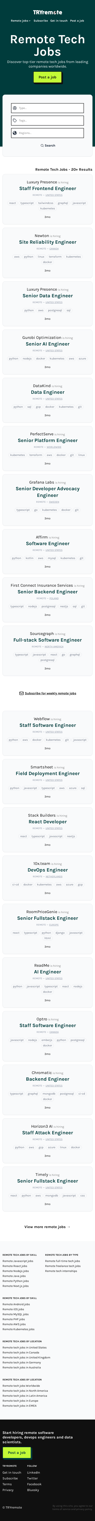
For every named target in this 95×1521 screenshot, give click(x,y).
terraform (55, 256)
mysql (52, 558)
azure (82, 358)
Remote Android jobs (16, 1304)
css (82, 1195)
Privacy (8, 1490)
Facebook (34, 1484)
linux (41, 256)
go (36, 510)
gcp (38, 407)
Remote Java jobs (14, 1276)
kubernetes (47, 208)
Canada (54, 248)
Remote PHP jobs (14, 1319)
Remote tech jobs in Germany (22, 1362)
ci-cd (15, 884)
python (28, 256)
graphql (63, 203)
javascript (79, 203)
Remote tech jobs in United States (25, 1347)
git (80, 407)
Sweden (54, 501)
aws (16, 256)
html (47, 938)
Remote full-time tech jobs (62, 1261)
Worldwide (54, 447)
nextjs (71, 836)
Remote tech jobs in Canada (21, 1352)
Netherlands (54, 876)
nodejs (27, 358)
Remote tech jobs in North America (25, 1391)
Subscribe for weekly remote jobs (50, 693)
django (60, 933)
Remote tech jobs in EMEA (20, 1405)
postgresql (55, 310)
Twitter (32, 1478)
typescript (27, 203)
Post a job (77, 20)
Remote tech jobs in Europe (20, 1400)
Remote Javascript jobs (18, 1261)
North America (54, 646)
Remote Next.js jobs (16, 1286)
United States (54, 195)
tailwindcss (45, 203)
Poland (54, 598)
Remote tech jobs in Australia (22, 1367)
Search (48, 145)
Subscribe (41, 20)
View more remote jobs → (47, 1227)
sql (69, 310)
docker (47, 262)
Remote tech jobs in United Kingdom (26, 1357)
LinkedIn (33, 1472)
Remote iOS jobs (13, 1309)
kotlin (29, 558)
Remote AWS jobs (14, 1324)
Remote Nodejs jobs (16, 1271)
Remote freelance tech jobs (63, 1266)
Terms (7, 1484)
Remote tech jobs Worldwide (21, 1386)
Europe (54, 924)
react (12, 203)
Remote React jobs (15, 1266)
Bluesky (33, 1490)
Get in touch (59, 20)
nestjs (64, 606)
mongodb (49, 1093)
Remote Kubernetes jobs (18, 1329)
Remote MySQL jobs (16, 1314)
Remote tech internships (61, 1271)
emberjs (47, 1040)
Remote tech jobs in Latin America (25, 1396)
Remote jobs (21, 20)
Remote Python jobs (16, 1281)
